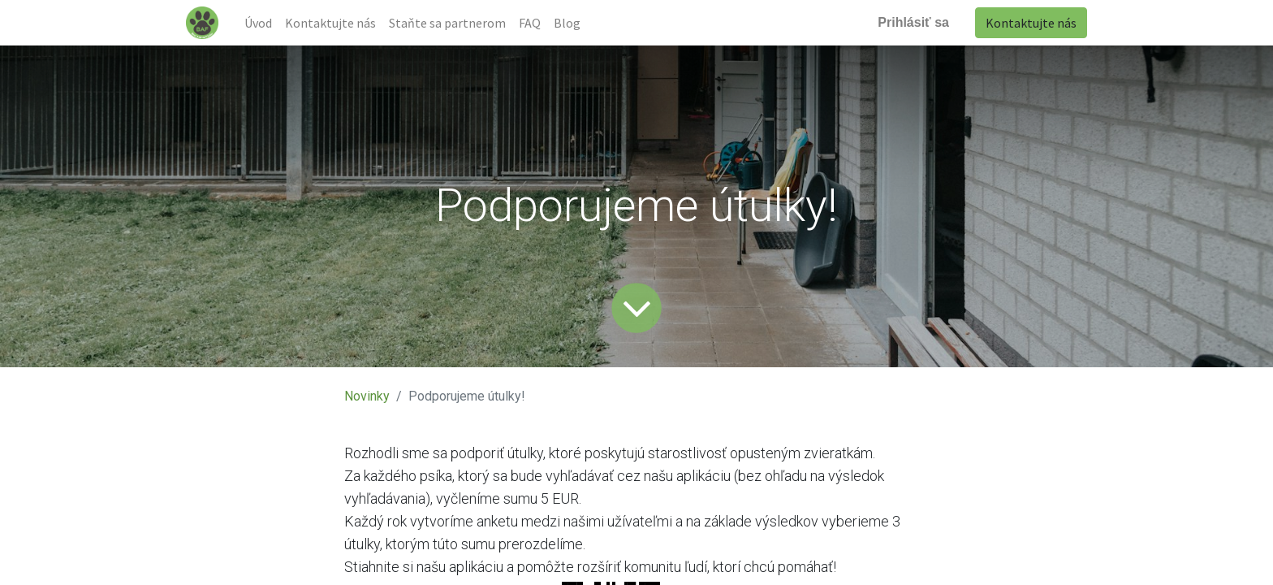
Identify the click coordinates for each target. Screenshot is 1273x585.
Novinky (367, 396)
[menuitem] (258, 22)
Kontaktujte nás (1031, 23)
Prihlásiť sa (913, 22)
